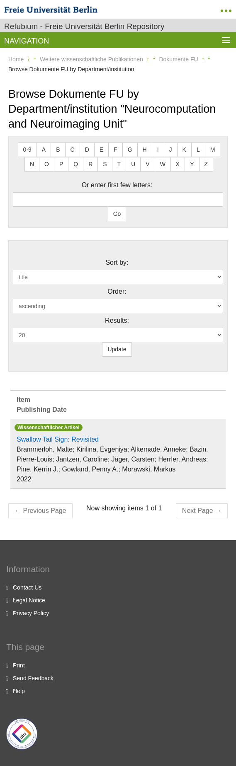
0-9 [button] (27, 149)
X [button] (178, 164)
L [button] (198, 149)
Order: (116, 291)
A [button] (44, 149)
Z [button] (206, 164)
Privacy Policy (31, 613)
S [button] (105, 164)
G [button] (130, 149)
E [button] (101, 149)
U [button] (133, 164)
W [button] (162, 164)
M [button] (212, 149)
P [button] (61, 164)
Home (16, 59)
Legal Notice (29, 600)
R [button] (90, 164)
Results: (117, 320)
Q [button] (75, 164)
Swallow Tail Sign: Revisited (58, 439)
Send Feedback (33, 678)
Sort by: (116, 262)
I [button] (158, 149)
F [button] (115, 149)
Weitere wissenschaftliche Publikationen (91, 59)
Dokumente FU (178, 59)
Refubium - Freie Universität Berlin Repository (84, 26)
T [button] (119, 164)
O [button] (46, 164)
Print (19, 665)
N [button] (32, 164)
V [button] (147, 164)
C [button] (73, 149)
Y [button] (192, 164)
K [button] (184, 149)
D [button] (87, 149)
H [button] (145, 149)
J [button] (170, 149)
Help (19, 691)
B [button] (58, 149)
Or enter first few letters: (117, 184)
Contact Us (27, 587)
